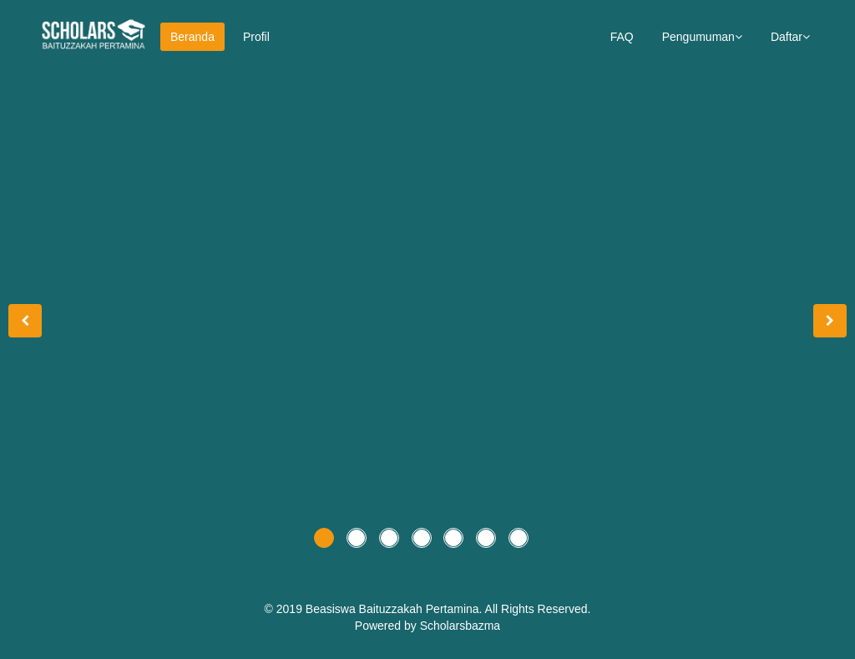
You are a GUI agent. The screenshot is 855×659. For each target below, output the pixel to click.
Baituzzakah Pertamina (419, 609)
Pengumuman (702, 36)
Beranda (192, 36)
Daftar (790, 36)
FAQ (622, 36)
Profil (256, 36)
